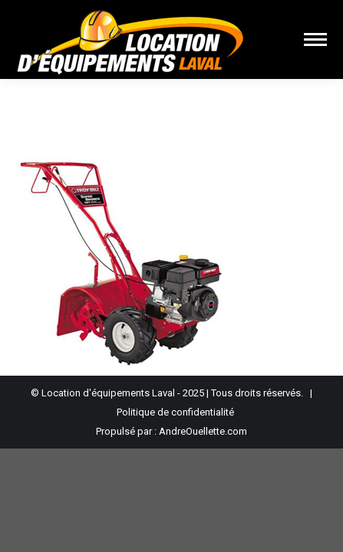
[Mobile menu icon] (315, 39)
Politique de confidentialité (175, 412)
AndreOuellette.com (203, 431)
